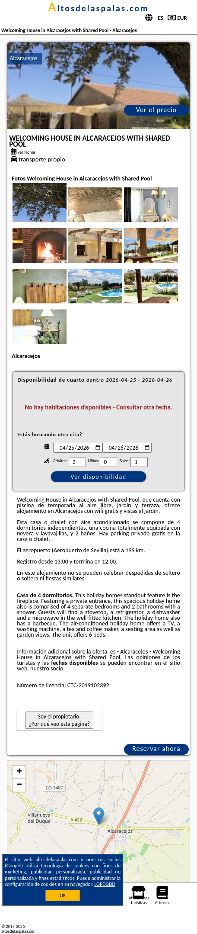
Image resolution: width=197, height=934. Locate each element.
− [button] (19, 785)
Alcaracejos (23, 58)
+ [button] (19, 772)
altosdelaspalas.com (98, 8)
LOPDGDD (104, 884)
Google (14, 866)
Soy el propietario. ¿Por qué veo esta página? (59, 720)
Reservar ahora (156, 748)
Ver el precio (156, 110)
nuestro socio (46, 668)
